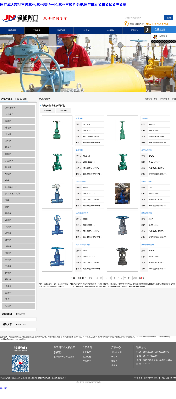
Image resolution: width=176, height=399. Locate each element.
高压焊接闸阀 (146, 213)
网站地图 (3, 388)
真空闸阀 (79, 118)
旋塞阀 (8, 121)
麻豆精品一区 (11, 187)
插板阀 (8, 253)
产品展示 (36, 30)
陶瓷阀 (8, 273)
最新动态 (87, 352)
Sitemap (173, 378)
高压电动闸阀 (146, 181)
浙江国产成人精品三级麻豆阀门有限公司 (18, 378)
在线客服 (160, 36)
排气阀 (8, 141)
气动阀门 (9, 114)
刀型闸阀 (9, 160)
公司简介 (58, 352)
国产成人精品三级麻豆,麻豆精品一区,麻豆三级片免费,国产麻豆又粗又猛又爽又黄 (63, 5)
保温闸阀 (63, 110)
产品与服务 (164, 99)
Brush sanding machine (16, 339)
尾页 (135, 278)
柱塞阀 (8, 233)
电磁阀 (8, 174)
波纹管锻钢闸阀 (147, 245)
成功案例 (87, 356)
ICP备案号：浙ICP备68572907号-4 (147, 378)
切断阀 (8, 246)
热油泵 (59, 337)
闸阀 (7, 180)
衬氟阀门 (9, 226)
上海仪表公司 (79, 337)
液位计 (8, 299)
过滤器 (8, 286)
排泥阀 (8, 134)
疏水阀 (8, 220)
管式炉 (100, 337)
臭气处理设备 (68, 337)
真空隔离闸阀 (146, 150)
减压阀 (8, 167)
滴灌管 (106, 337)
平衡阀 (8, 266)
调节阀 (8, 259)
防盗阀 (8, 279)
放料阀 (8, 240)
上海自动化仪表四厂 (128, 337)
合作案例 (110, 30)
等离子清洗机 (114, 337)
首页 (155, 99)
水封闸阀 (47, 110)
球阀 (7, 200)
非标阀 (8, 127)
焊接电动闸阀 (81, 181)
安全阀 (8, 306)
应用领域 (134, 30)
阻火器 (8, 147)
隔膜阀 (8, 213)
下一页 (127, 278)
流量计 (8, 292)
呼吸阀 (8, 154)
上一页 (99, 278)
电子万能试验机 (50, 337)
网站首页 (12, 30)
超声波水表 (39, 337)
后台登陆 (165, 378)
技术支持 (85, 30)
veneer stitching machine (146, 337)
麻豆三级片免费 (12, 193)
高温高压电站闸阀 (83, 245)
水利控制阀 (10, 108)
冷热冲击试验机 (91, 337)
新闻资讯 (61, 30)
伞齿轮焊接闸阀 (82, 213)
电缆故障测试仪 (15, 337)
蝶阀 (7, 207)
